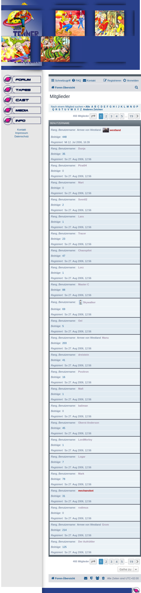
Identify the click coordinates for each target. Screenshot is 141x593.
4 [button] (116, 116)
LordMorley (85, 439)
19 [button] (131, 116)
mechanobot (85, 490)
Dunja (81, 148)
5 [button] (122, 116)
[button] (93, 116)
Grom (105, 524)
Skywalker (89, 302)
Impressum (21, 132)
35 (63, 153)
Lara (81, 216)
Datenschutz (21, 136)
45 (63, 428)
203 (64, 343)
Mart (81, 182)
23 (63, 238)
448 (64, 136)
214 (64, 530)
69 (63, 309)
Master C (83, 284)
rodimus (83, 507)
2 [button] (106, 116)
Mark (81, 473)
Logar (81, 456)
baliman (83, 405)
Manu (105, 337)
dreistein (83, 354)
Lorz (81, 267)
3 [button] (111, 116)
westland (115, 129)
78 (63, 479)
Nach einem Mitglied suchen (67, 106)
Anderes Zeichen (93, 109)
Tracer (82, 233)
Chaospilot (85, 250)
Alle (87, 106)
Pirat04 (82, 165)
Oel (80, 320)
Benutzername (60, 123)
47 (63, 255)
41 (63, 360)
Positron (83, 371)
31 (63, 496)
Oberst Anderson (88, 422)
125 (64, 547)
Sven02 (82, 199)
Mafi (80, 388)
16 (63, 377)
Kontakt (21, 129)
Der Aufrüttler (86, 541)
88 (63, 289)
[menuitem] (76, 80)
